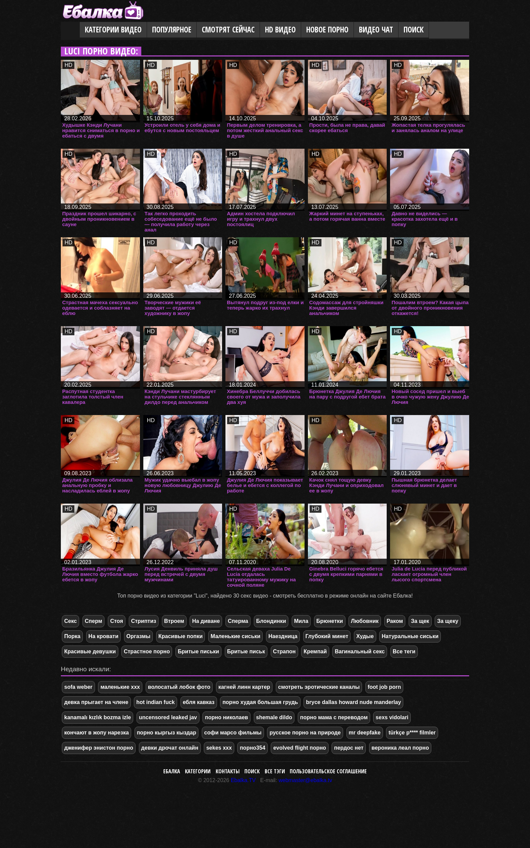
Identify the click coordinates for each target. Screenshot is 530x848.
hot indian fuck (155, 702)
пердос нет (348, 748)
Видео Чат (376, 29)
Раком (395, 621)
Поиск (414, 29)
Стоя (116, 621)
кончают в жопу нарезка (96, 732)
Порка (72, 636)
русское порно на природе (305, 732)
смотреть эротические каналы (319, 687)
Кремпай (315, 651)
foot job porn (384, 687)
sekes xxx (219, 748)
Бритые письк (246, 651)
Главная (70, 30)
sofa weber (78, 687)
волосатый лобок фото (179, 687)
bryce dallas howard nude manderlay (353, 702)
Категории (198, 771)
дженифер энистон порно (98, 748)
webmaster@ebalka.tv (305, 780)
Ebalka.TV (243, 780)
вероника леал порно (400, 748)
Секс (70, 621)
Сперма (238, 621)
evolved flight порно (299, 748)
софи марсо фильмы (233, 732)
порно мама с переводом (334, 717)
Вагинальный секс (360, 651)
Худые (365, 636)
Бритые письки (198, 651)
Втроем (174, 621)
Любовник (365, 621)
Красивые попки (181, 636)
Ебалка (171, 771)
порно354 (252, 748)
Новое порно (327, 29)
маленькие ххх (120, 687)
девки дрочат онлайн (169, 748)
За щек (420, 621)
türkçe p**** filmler (412, 732)
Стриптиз (143, 621)
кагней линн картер (244, 687)
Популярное (171, 29)
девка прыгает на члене (96, 702)
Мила (301, 621)
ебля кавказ (199, 702)
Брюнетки (329, 621)
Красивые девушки (90, 651)
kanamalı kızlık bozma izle (97, 717)
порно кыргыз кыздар (166, 732)
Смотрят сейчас (228, 29)
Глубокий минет (327, 636)
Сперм (93, 621)
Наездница (282, 636)
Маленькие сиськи (235, 636)
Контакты (228, 771)
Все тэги (275, 771)
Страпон (284, 651)
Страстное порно (147, 651)
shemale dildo (274, 717)
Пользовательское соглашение (328, 771)
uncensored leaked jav (168, 717)
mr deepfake (365, 732)
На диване (206, 621)
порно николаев (226, 717)
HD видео (280, 29)
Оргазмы (138, 636)
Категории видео (113, 29)
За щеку (447, 621)
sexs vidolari (392, 717)
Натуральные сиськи (410, 636)
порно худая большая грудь (260, 702)
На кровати (104, 636)
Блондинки (271, 621)
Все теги (404, 651)
